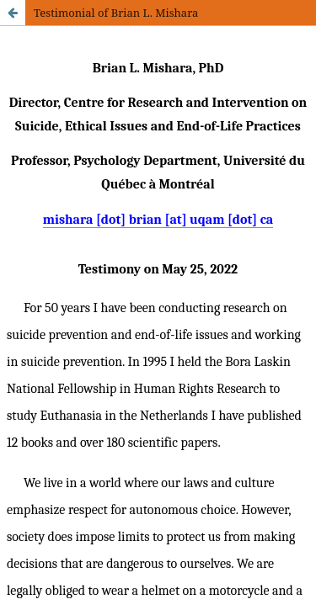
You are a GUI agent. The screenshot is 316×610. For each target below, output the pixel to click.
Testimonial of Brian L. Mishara (116, 12)
